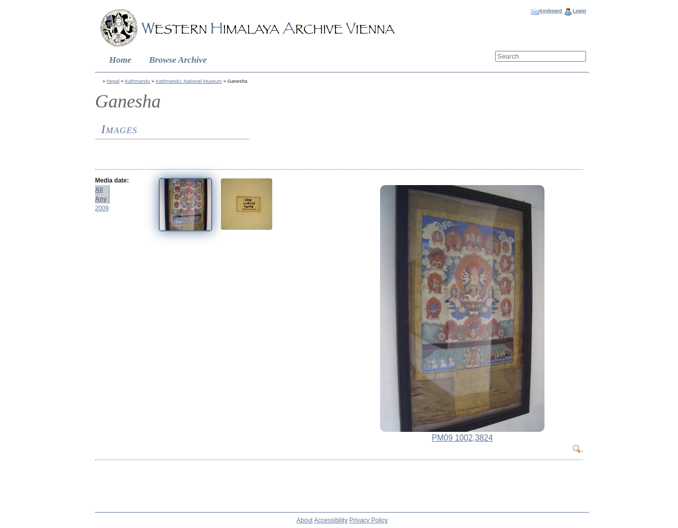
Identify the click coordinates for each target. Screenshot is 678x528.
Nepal (112, 81)
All (99, 189)
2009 (102, 208)
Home (120, 60)
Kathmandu (137, 81)
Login (579, 10)
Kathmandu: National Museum (189, 81)
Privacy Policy (368, 520)
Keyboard (550, 10)
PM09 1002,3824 (462, 437)
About (304, 520)
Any (101, 199)
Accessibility (330, 520)
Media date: (112, 180)
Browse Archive (177, 60)
